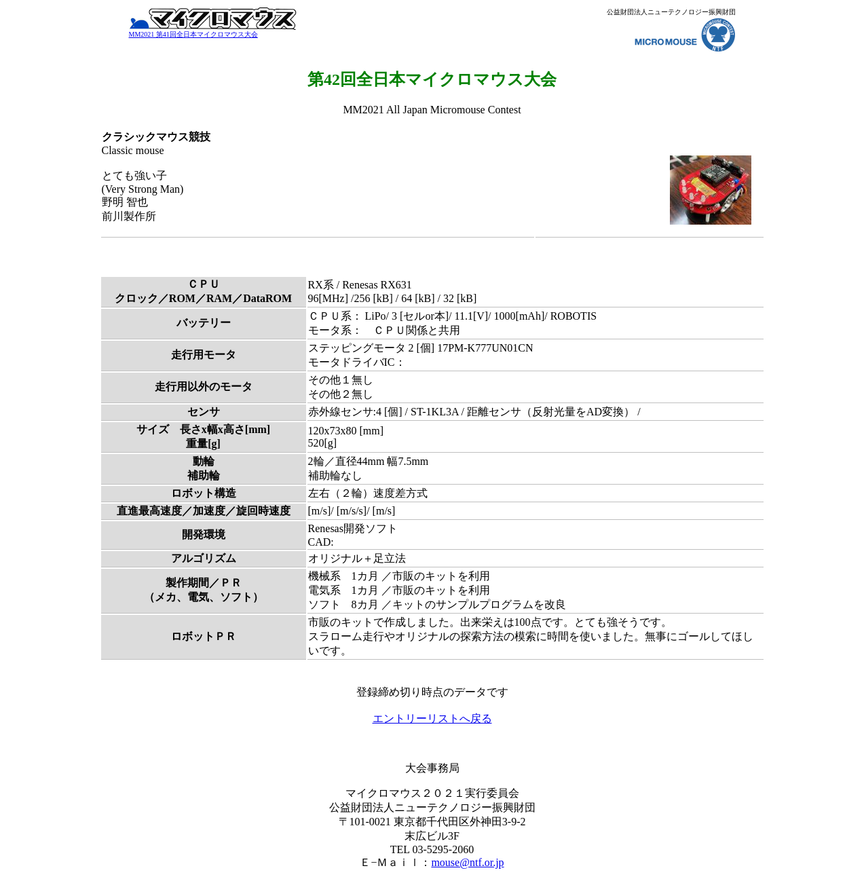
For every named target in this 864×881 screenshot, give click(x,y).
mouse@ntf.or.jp (467, 862)
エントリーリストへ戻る (432, 718)
